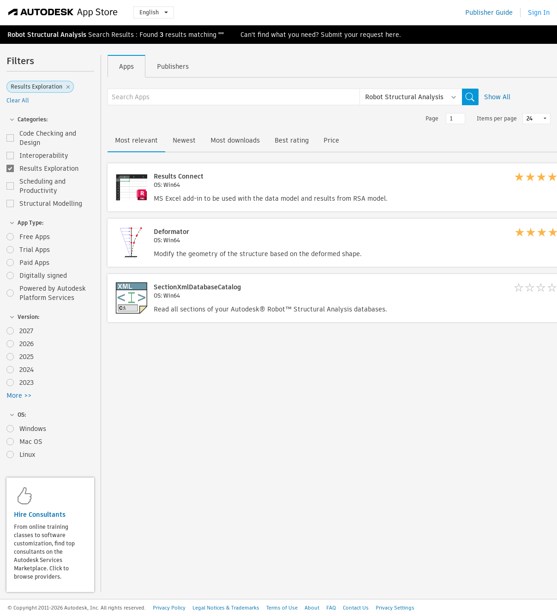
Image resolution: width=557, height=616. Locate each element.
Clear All (17, 100)
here (392, 34)
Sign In (539, 12)
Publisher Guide (489, 12)
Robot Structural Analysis (46, 34)
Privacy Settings (395, 607)
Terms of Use (282, 607)
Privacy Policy (169, 607)
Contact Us (356, 607)
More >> (18, 395)
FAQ (331, 607)
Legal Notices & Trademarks (225, 607)
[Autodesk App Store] (63, 12)
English (153, 12)
